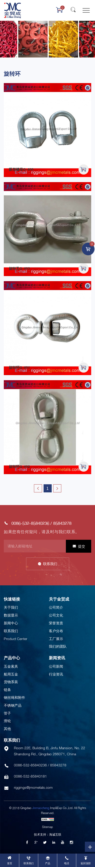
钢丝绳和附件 (14, 697)
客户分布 (56, 631)
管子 (7, 713)
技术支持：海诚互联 (47, 834)
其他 (7, 728)
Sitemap (47, 827)
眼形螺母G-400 (21, 169)
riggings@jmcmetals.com (33, 787)
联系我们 (50, 564)
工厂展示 (56, 639)
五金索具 (11, 666)
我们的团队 (58, 646)
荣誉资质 (56, 623)
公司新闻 (56, 666)
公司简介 (56, 607)
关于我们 (11, 607)
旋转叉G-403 (19, 268)
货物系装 (11, 682)
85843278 (62, 523)
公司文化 (56, 615)
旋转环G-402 (19, 466)
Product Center (15, 639)
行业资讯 (56, 674)
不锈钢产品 (13, 705)
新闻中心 (11, 623)
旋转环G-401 (19, 367)
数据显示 (11, 615)
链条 (7, 689)
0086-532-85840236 (30, 523)
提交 (81, 546)
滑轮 (7, 721)
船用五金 (11, 674)
